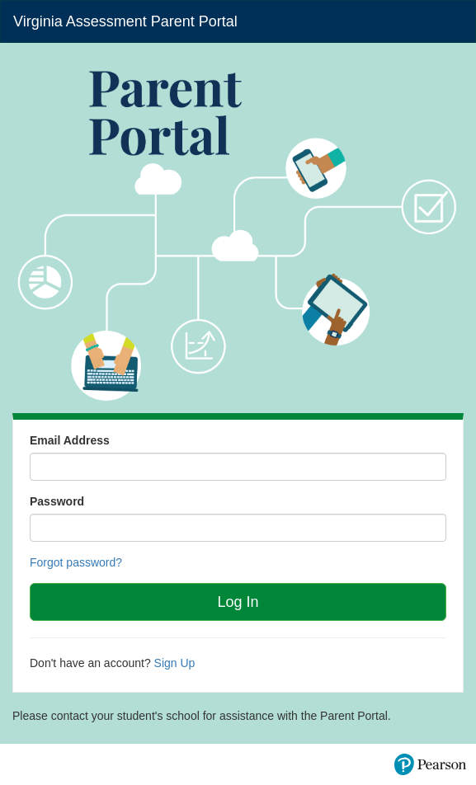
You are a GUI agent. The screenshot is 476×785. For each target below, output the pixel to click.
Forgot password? (76, 562)
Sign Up (175, 663)
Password (57, 501)
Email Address (70, 440)
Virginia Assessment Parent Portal (125, 21)
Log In (237, 602)
